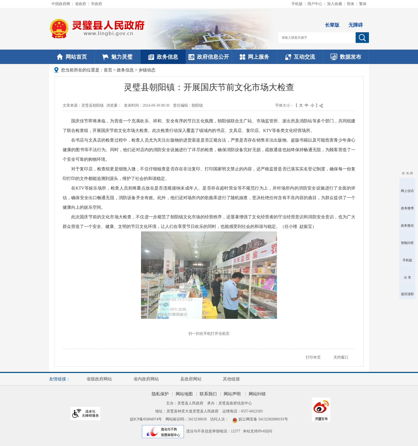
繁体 (363, 4)
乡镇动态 (146, 70)
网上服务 (254, 57)
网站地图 (184, 394)
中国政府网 (60, 4)
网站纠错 (257, 394)
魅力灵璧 (117, 57)
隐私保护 (160, 394)
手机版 (297, 4)
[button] (332, 21)
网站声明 (232, 394)
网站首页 (72, 57)
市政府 (96, 4)
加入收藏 (334, 4)
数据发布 (346, 57)
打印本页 (313, 357)
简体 (350, 4)
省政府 (80, 4)
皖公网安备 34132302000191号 (263, 419)
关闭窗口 (340, 357)
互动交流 (300, 57)
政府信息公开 (208, 57)
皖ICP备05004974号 (146, 419)
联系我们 (208, 394)
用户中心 (314, 4)
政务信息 (163, 57)
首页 (108, 70)
